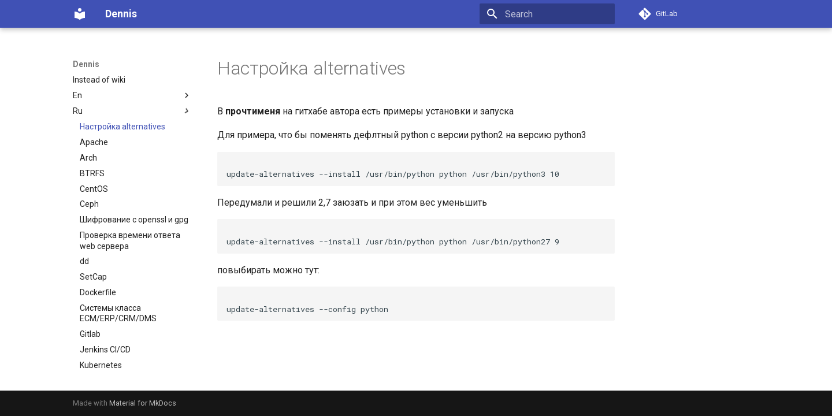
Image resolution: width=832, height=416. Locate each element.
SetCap (93, 276)
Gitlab (90, 334)
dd (84, 261)
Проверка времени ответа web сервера (130, 240)
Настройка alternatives (122, 126)
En (132, 95)
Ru (132, 111)
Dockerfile (98, 292)
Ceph (89, 204)
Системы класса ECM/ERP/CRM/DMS (118, 313)
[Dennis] (79, 13)
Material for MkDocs (142, 403)
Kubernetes (101, 365)
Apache (94, 142)
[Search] (547, 13)
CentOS (94, 189)
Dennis (86, 64)
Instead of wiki (99, 79)
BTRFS (92, 173)
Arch (88, 157)
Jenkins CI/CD (105, 349)
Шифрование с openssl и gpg (134, 219)
